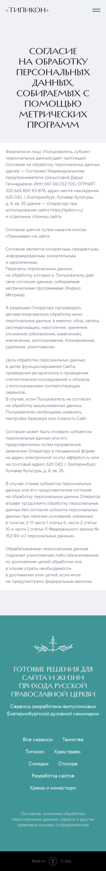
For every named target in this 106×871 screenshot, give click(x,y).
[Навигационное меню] (96, 10)
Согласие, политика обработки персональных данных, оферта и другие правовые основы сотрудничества (53, 819)
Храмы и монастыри (53, 787)
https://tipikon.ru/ (66, 210)
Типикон (34, 751)
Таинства (72, 739)
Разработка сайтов (53, 775)
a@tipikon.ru (78, 457)
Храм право (67, 751)
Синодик (39, 763)
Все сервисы (38, 739)
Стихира (67, 763)
